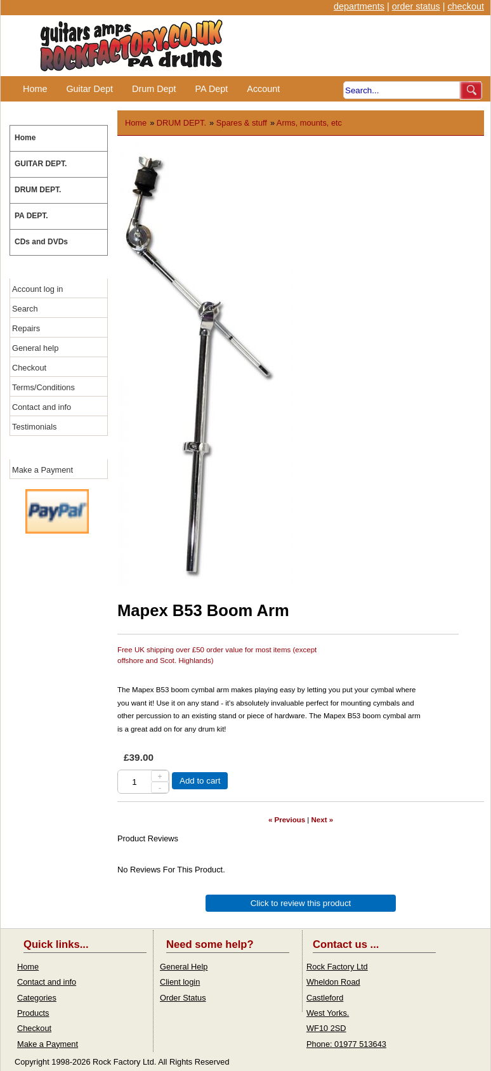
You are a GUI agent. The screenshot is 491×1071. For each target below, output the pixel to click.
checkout (465, 6)
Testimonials (34, 426)
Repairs (26, 328)
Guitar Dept (89, 89)
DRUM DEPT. (38, 189)
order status (416, 6)
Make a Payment (42, 470)
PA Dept (211, 89)
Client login (180, 982)
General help (35, 348)
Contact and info (41, 407)
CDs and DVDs (41, 241)
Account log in (37, 289)
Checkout (29, 367)
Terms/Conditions (43, 387)
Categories (36, 997)
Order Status (183, 997)
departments (359, 6)
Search (25, 308)
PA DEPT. (31, 215)
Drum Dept (154, 89)
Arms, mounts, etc (309, 123)
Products (33, 1013)
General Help (183, 966)
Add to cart (200, 780)
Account (263, 89)
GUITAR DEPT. (41, 163)
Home (35, 89)
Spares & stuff (241, 123)
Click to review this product (301, 903)
